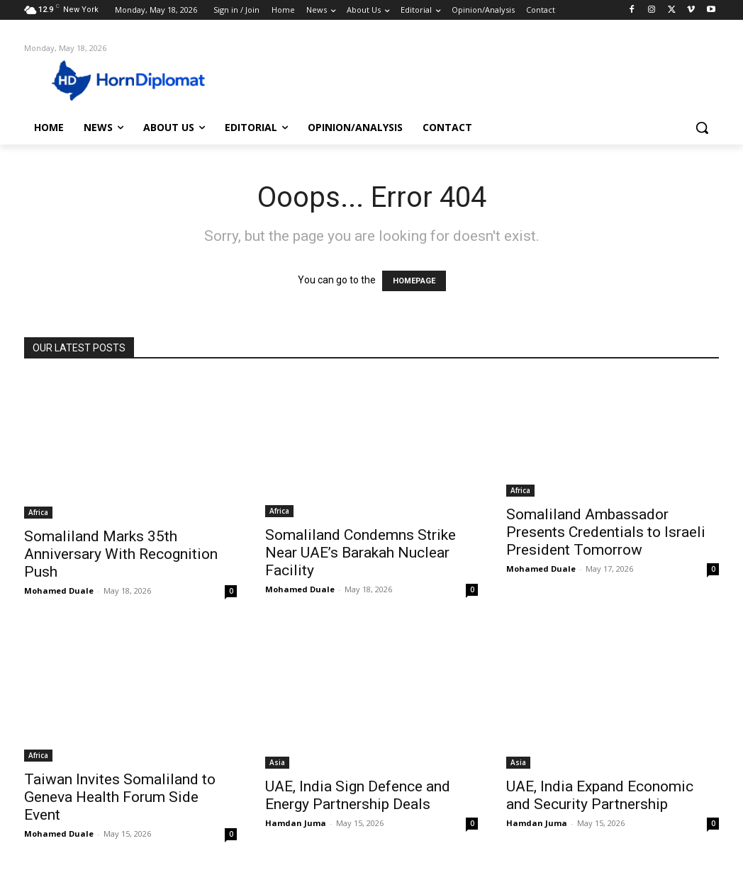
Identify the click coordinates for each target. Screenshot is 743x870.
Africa (38, 512)
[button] (702, 128)
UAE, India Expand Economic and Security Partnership (599, 795)
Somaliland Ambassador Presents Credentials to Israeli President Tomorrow (605, 532)
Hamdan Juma (295, 823)
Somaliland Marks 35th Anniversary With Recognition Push (121, 554)
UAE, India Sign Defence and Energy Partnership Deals (357, 795)
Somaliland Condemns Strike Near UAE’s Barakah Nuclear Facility (360, 552)
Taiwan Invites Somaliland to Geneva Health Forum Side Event (120, 797)
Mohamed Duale (59, 590)
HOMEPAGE (414, 281)
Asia (277, 762)
